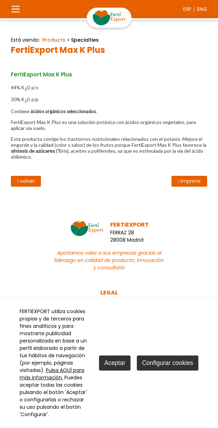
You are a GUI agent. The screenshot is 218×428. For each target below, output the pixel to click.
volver (26, 181)
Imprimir (189, 181)
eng (202, 9)
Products (53, 39)
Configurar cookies (167, 362)
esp (187, 9)
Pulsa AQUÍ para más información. (52, 374)
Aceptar (114, 362)
